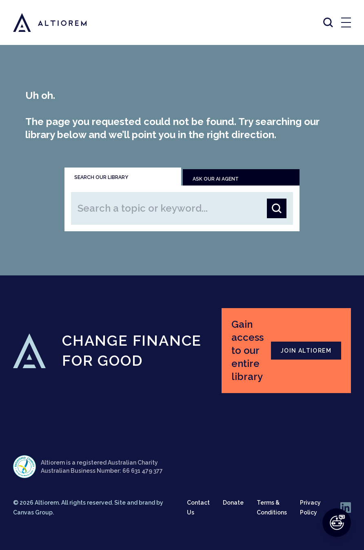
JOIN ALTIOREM (306, 350)
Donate (233, 502)
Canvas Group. (33, 512)
